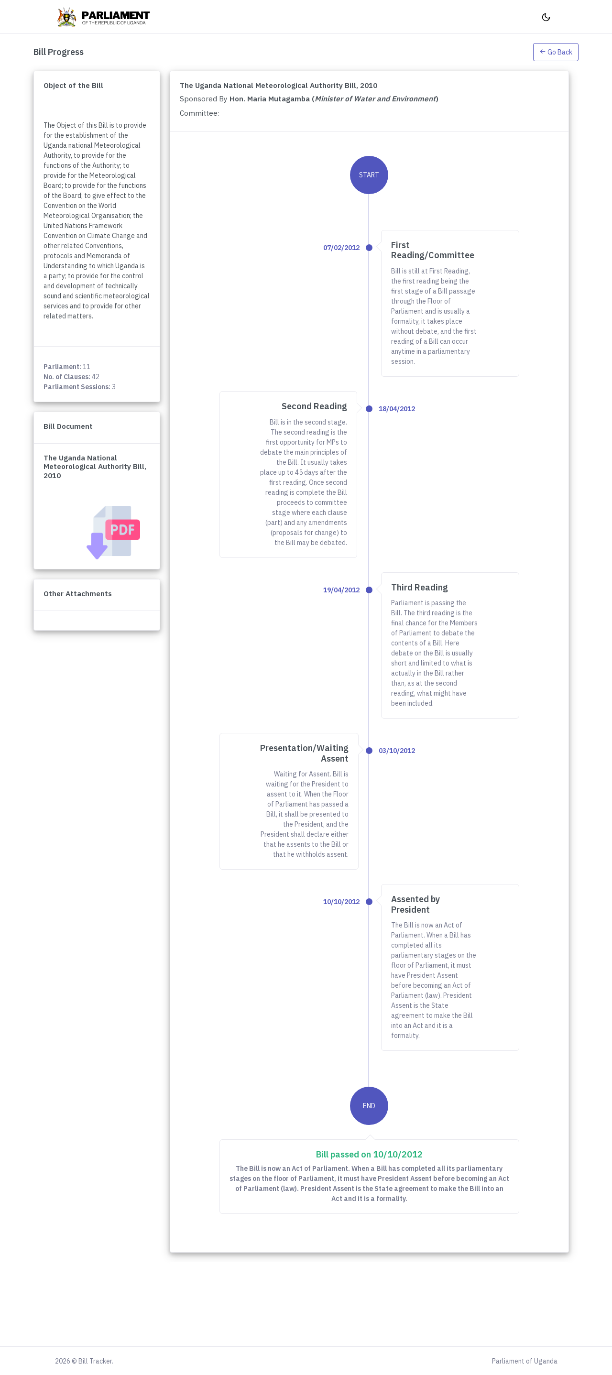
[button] (556, 51)
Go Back (555, 52)
